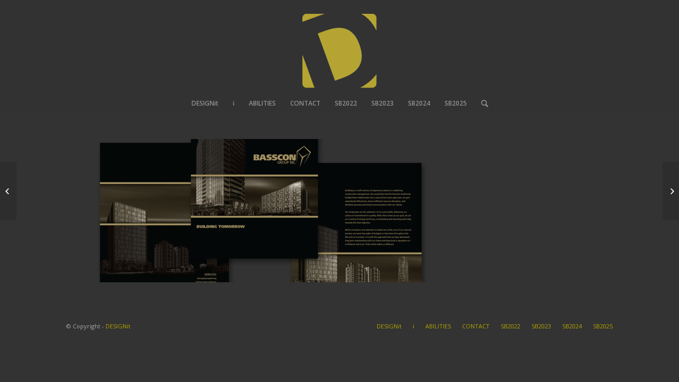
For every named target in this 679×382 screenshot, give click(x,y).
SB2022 (510, 326)
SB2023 (541, 326)
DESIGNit (118, 326)
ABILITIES (438, 326)
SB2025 (603, 326)
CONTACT (476, 326)
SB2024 (572, 326)
